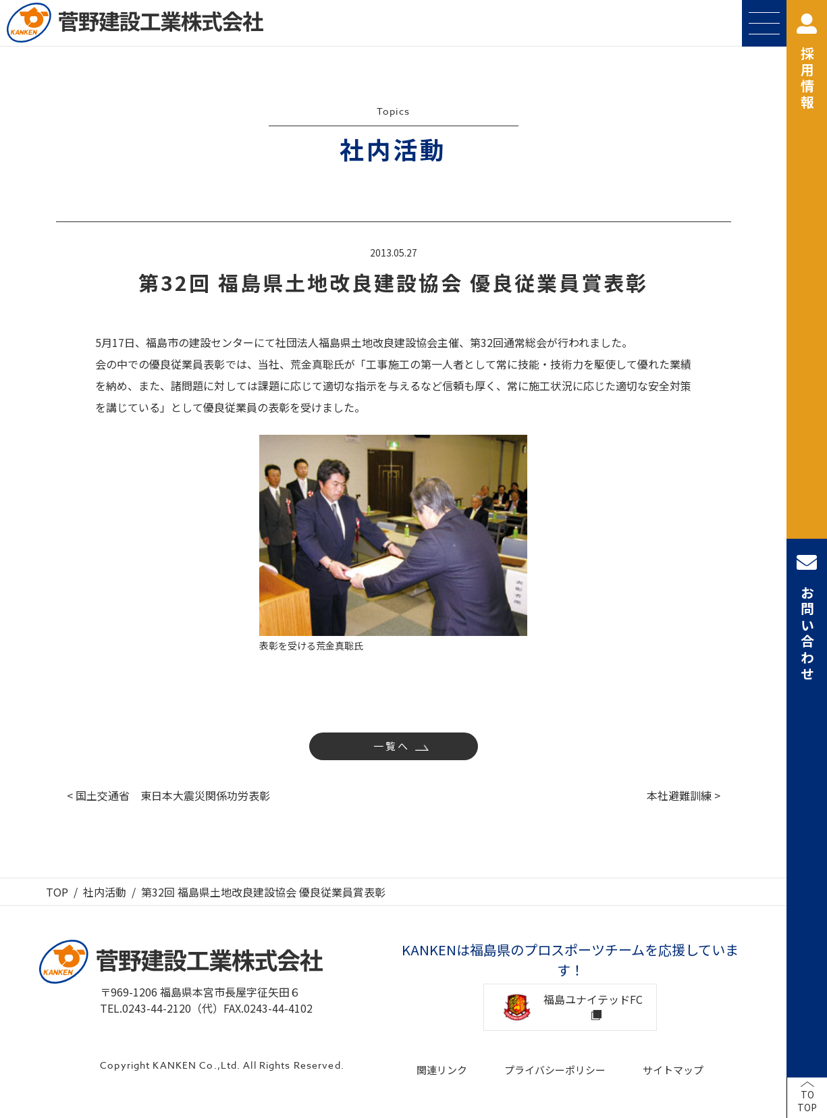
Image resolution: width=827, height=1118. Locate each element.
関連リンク (442, 1070)
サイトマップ (673, 1070)
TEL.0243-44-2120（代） (161, 1008)
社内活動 (104, 892)
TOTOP (807, 1101)
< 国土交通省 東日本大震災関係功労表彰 (168, 795)
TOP (57, 892)
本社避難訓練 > (683, 795)
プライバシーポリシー (555, 1070)
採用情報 (807, 62)
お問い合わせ (807, 617)
